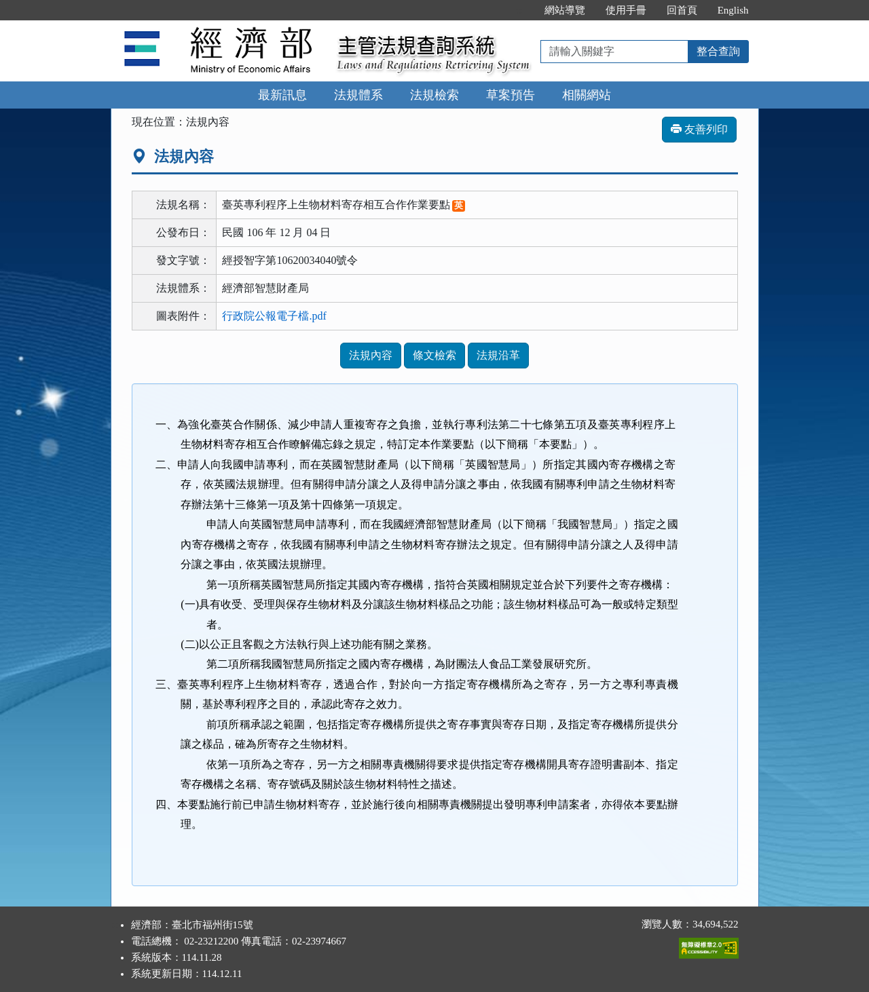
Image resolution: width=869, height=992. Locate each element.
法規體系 (358, 95)
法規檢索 (434, 95)
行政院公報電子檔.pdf (274, 316)
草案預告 (510, 95)
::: (519, 10)
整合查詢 (718, 51)
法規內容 (370, 355)
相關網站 (586, 95)
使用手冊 (626, 10)
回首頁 (682, 10)
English (733, 10)
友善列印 (699, 129)
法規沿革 (498, 355)
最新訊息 (282, 95)
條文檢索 (434, 355)
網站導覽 (564, 10)
